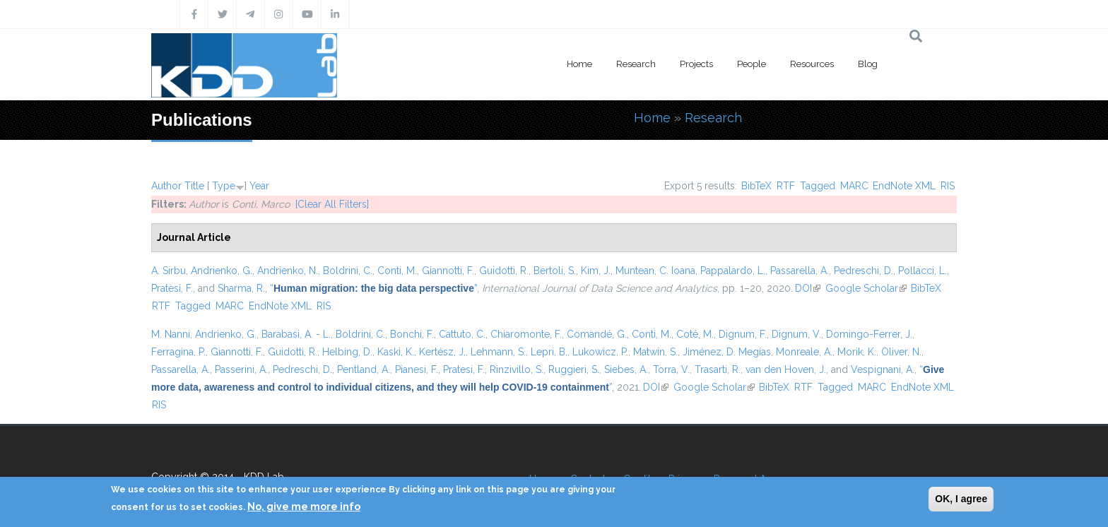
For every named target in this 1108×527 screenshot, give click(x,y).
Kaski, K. (395, 351)
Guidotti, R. (504, 270)
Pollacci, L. (922, 270)
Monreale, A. (804, 351)
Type (223, 185)
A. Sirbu (168, 270)
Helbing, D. (347, 351)
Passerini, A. (241, 369)
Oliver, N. (901, 351)
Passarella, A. (799, 270)
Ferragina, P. (178, 351)
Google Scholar (866, 288)
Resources (812, 64)
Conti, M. (397, 270)
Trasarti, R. (718, 369)
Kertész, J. (442, 351)
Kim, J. (596, 270)
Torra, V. (671, 369)
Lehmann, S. (498, 351)
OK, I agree (961, 498)
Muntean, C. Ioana (655, 270)
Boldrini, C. (347, 270)
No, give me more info (303, 506)
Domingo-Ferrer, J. (869, 334)
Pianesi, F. (416, 369)
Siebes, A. (626, 369)
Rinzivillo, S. (516, 369)
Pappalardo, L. (732, 270)
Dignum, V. (796, 334)
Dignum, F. (743, 334)
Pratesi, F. (172, 288)
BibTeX (756, 185)
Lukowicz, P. (600, 351)
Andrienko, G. (221, 270)
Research (636, 64)
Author (166, 185)
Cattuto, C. (462, 334)
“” (373, 288)
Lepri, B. (549, 351)
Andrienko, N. (287, 270)
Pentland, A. (363, 369)
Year (259, 185)
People (751, 64)
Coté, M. (695, 334)
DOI (807, 288)
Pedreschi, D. (863, 270)
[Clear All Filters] (332, 204)
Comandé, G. (597, 334)
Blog (868, 64)
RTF (786, 185)
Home (579, 64)
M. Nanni (170, 334)
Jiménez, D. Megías (727, 351)
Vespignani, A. (882, 369)
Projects (696, 64)
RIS (948, 185)
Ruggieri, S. (573, 369)
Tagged (817, 185)
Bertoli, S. (555, 270)
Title (194, 185)
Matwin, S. (655, 351)
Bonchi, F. (412, 334)
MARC (854, 185)
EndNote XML (904, 185)
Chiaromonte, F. (526, 334)
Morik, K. (856, 351)
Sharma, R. (241, 288)
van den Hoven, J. (785, 369)
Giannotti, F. (448, 270)
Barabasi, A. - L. (296, 334)
